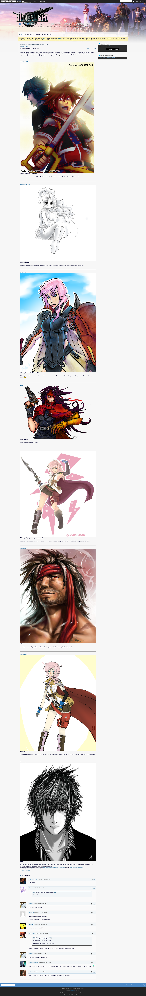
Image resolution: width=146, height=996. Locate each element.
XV (57, 26)
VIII (34, 26)
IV (24, 26)
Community (37, 869)
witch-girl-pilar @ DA (24, 61)
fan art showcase (26, 870)
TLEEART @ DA (23, 272)
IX (36, 26)
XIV (54, 26)
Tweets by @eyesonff (104, 46)
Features (42, 869)
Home (23, 34)
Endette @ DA (23, 450)
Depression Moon (33, 879)
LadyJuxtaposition (33, 962)
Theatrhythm (77, 26)
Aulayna (31, 971)
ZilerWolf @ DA (23, 548)
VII (30, 26)
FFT (60, 26)
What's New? (55, 24)
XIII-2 (51, 26)
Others (85, 26)
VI (28, 26)
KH (63, 26)
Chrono (68, 26)
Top (144, 985)
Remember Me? (27, 2)
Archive (140, 985)
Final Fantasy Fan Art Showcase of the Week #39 (54, 867)
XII (45, 26)
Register (42, 1)
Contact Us (123, 985)
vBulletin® (72, 990)
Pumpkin (31, 903)
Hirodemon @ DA (23, 762)
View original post (79, 867)
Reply (93, 879)
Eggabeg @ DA (23, 385)
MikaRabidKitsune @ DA (25, 184)
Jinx (30, 888)
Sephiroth (31, 912)
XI (43, 26)
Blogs (43, 24)
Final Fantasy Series (29, 869)
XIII (48, 26)
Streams (68, 24)
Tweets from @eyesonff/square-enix (108, 57)
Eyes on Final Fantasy (132, 985)
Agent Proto (72, 867)
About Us (79, 24)
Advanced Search (140, 1)
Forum (34, 24)
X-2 (41, 26)
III (22, 26)
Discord (90, 24)
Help (35, 1)
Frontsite (24, 24)
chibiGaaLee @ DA (23, 654)
